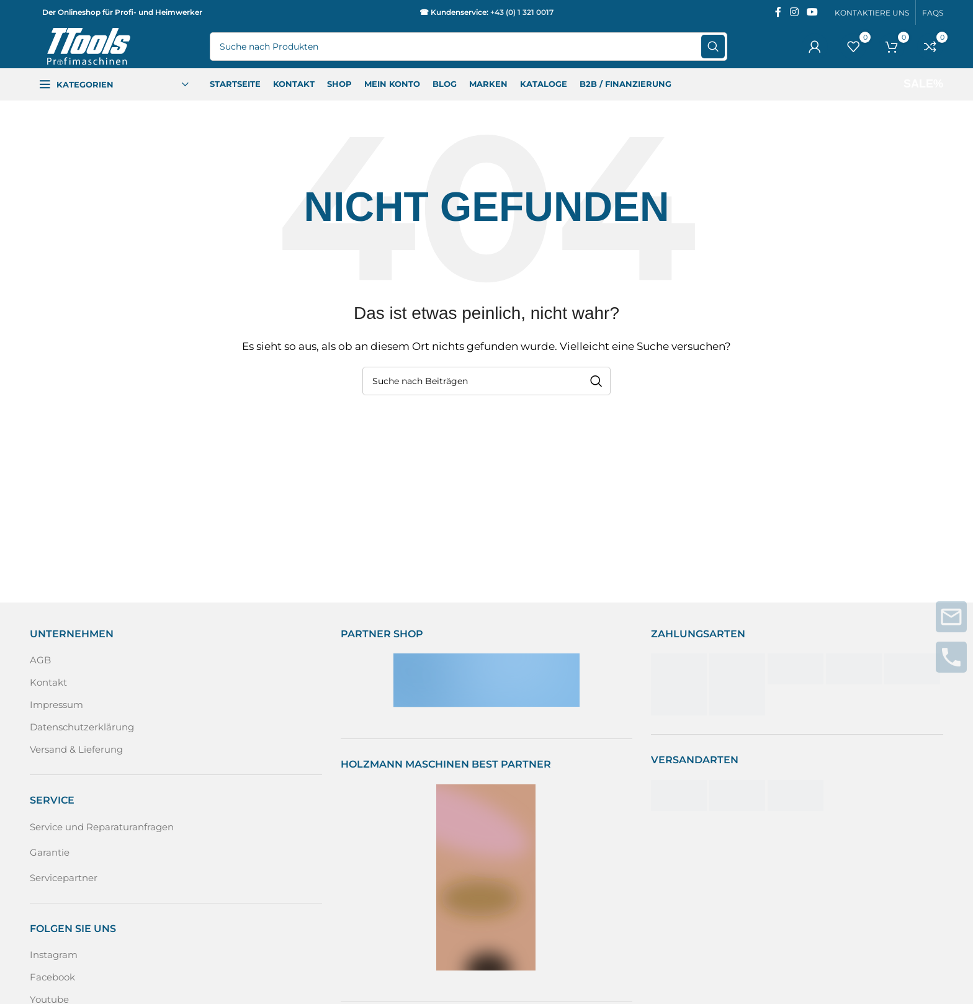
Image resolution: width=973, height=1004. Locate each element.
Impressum (56, 704)
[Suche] (468, 46)
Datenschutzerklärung (82, 727)
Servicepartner (63, 878)
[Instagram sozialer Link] (794, 12)
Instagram (54, 955)
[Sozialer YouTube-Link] (812, 12)
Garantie (50, 852)
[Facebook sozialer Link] (778, 12)
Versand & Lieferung (76, 749)
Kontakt (48, 682)
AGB (40, 660)
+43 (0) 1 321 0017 (522, 12)
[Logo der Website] (88, 46)
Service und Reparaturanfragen (102, 827)
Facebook (52, 977)
